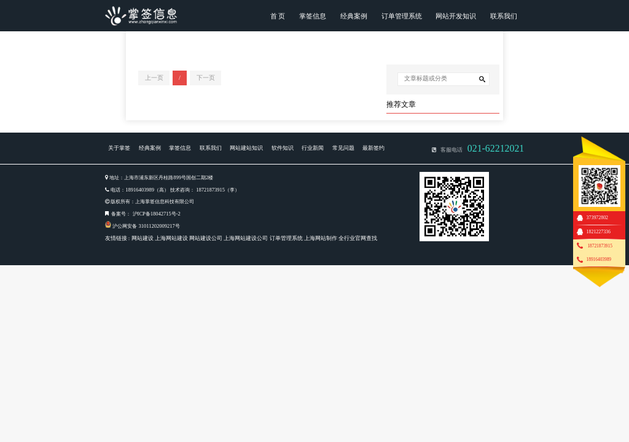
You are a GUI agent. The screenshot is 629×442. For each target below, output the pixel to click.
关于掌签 (119, 148)
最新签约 (373, 148)
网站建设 (142, 238)
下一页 (206, 77)
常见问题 (343, 148)
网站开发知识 (456, 16)
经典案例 (353, 16)
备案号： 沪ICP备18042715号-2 (145, 214)
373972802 (597, 217)
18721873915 (599, 246)
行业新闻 (313, 148)
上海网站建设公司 (246, 238)
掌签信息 (312, 16)
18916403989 (599, 259)
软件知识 (283, 148)
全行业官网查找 (357, 238)
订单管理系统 (401, 16)
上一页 (154, 77)
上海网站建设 (171, 238)
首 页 (278, 16)
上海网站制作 (320, 238)
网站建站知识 (246, 148)
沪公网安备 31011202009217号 (145, 226)
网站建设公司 (205, 238)
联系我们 (503, 16)
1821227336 (599, 232)
